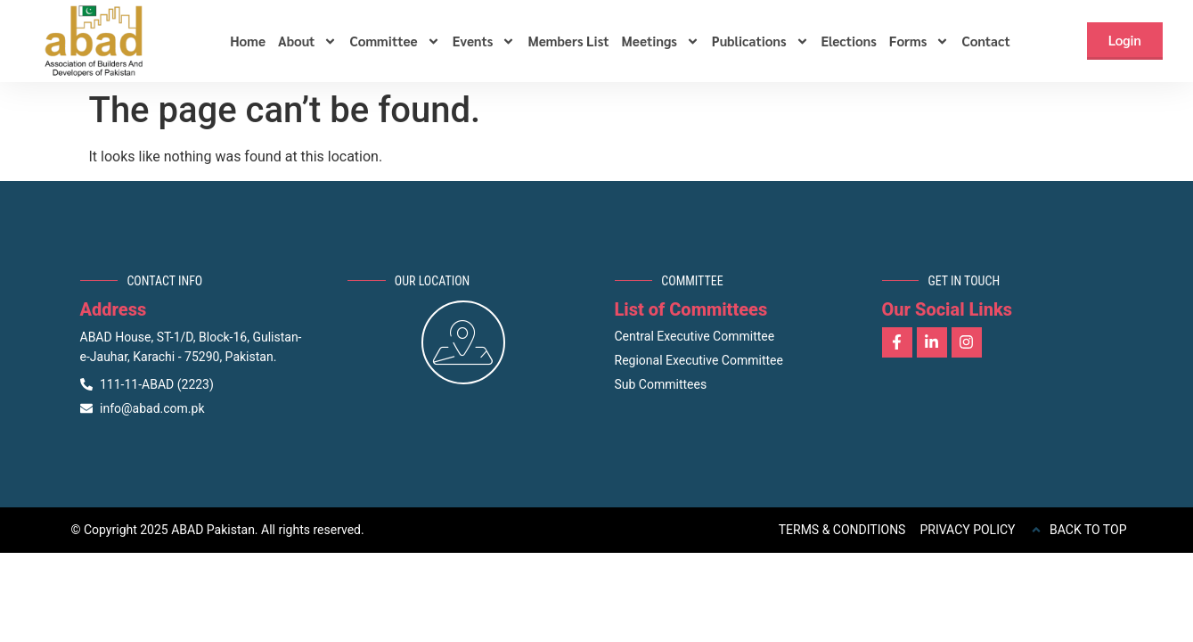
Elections (849, 40)
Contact (985, 40)
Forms (919, 41)
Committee (394, 41)
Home (248, 40)
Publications (760, 41)
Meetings (660, 41)
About (307, 41)
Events (484, 41)
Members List (568, 40)
